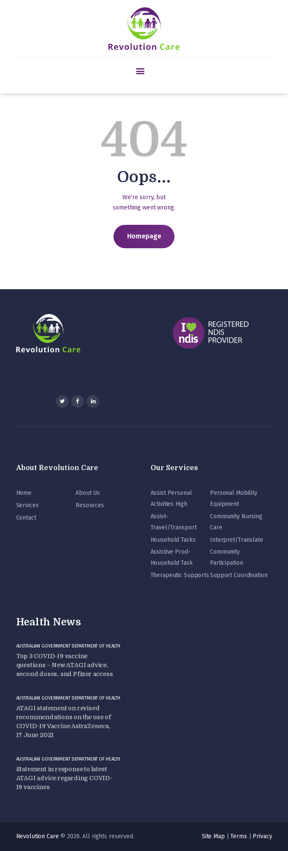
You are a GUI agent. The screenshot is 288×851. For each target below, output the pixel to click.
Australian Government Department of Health (68, 646)
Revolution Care (37, 836)
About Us (88, 493)
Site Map (213, 836)
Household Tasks (173, 539)
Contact (26, 517)
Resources (90, 505)
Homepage (144, 236)
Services (27, 505)
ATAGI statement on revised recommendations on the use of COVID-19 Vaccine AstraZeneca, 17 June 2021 (63, 721)
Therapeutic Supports (180, 575)
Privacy (262, 836)
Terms (238, 836)
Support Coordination (238, 575)
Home (24, 493)
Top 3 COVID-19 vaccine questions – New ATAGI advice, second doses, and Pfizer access (64, 665)
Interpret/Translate (236, 539)
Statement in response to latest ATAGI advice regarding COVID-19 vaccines (64, 778)
